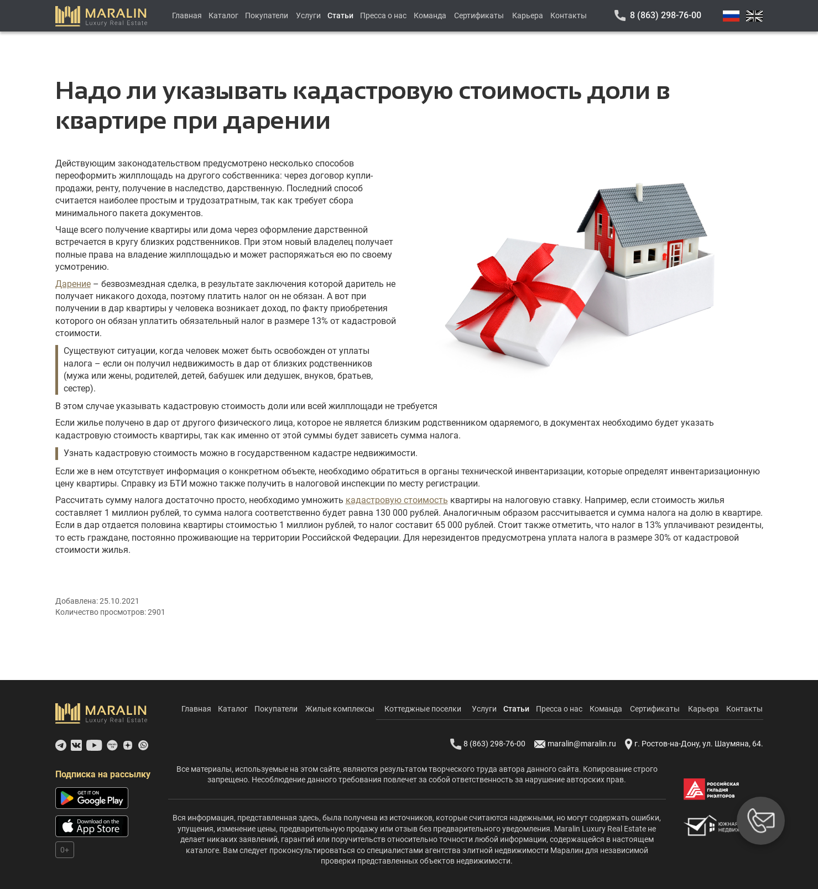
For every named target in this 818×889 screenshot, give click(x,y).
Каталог (223, 15)
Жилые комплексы (339, 708)
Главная (187, 15)
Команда (430, 15)
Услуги (308, 15)
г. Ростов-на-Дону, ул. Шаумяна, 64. (694, 744)
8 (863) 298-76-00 (665, 15)
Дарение (73, 284)
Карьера (527, 15)
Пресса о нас (383, 15)
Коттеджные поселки (422, 708)
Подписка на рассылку (102, 774)
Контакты (568, 15)
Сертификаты (479, 15)
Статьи (340, 15)
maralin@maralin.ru (575, 744)
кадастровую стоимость (397, 500)
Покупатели (266, 15)
